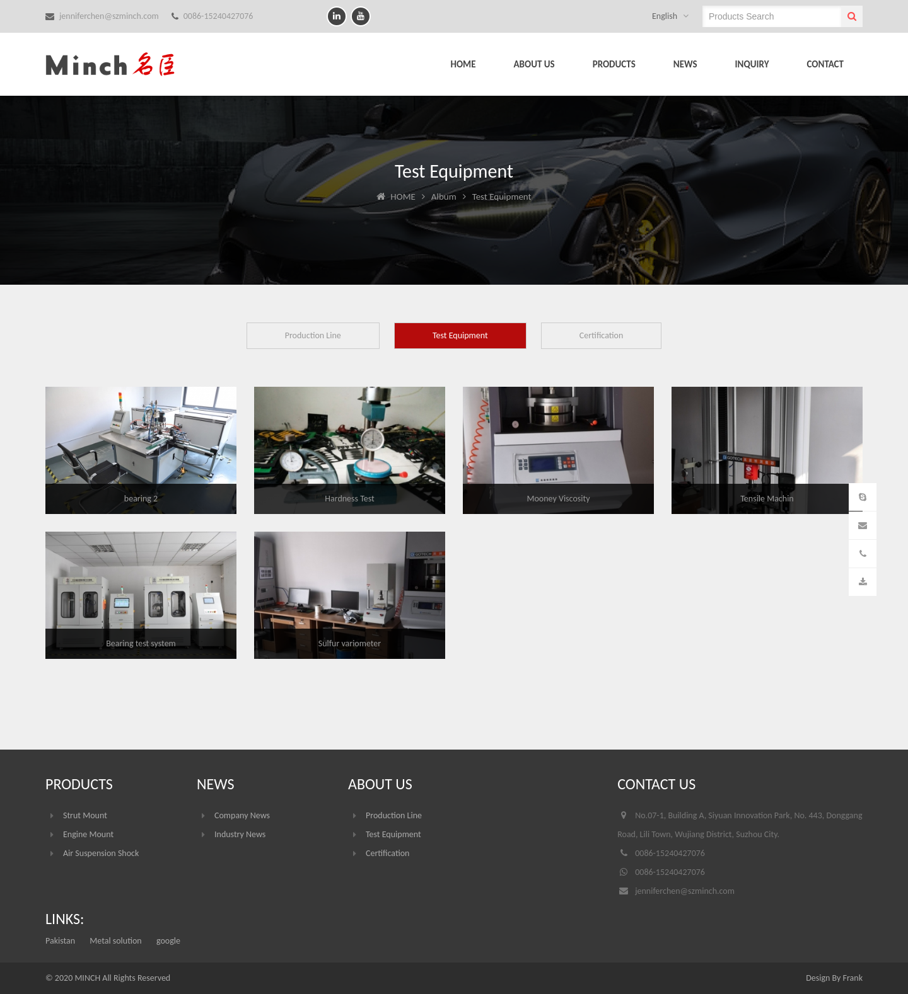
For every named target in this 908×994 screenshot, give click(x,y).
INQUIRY (752, 64)
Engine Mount (88, 834)
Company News (242, 815)
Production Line (313, 335)
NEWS (685, 64)
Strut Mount (85, 815)
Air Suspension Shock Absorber (101, 855)
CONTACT (825, 64)
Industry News (239, 834)
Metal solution (115, 940)
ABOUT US (534, 64)
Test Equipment (460, 335)
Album (444, 196)
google (168, 940)
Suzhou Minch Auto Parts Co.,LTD (121, 64)
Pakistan (60, 940)
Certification (601, 335)
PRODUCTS (614, 64)
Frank (853, 978)
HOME (462, 64)
